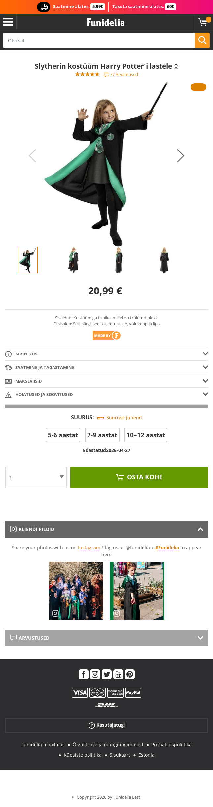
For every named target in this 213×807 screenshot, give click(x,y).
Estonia (146, 755)
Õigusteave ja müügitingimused (108, 744)
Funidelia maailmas (43, 744)
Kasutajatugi (107, 725)
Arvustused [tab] (29, 638)
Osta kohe (144, 477)
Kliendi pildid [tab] (32, 529)
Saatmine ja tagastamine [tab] (39, 367)
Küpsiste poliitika (83, 755)
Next (180, 155)
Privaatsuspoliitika (171, 744)
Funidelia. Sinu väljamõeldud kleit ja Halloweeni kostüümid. (105, 22)
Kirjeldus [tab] (21, 354)
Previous (32, 155)
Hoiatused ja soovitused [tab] (39, 394)
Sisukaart (120, 755)
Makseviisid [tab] (23, 381)
